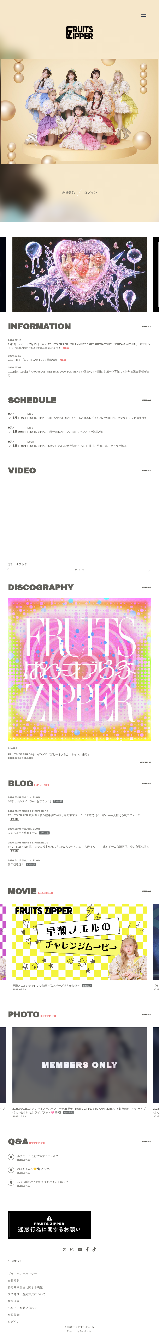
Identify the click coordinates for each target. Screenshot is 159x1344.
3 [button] (83, 571)
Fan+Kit (90, 1327)
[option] (79, 274)
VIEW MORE (145, 762)
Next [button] (148, 570)
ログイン (90, 192)
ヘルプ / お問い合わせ (22, 1307)
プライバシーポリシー (22, 1273)
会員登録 (68, 192)
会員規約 (13, 1280)
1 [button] (76, 571)
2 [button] (80, 571)
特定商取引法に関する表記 (25, 1287)
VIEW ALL (146, 326)
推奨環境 (13, 1301)
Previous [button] (8, 570)
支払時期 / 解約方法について (27, 1294)
